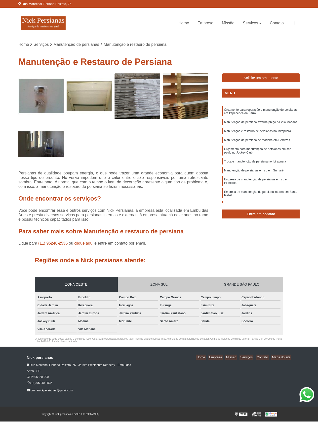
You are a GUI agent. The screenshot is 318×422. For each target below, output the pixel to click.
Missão (228, 23)
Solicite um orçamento (261, 78)
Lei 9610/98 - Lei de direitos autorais (57, 342)
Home (183, 23)
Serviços (250, 23)
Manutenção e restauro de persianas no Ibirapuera (257, 133)
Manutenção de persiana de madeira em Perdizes (257, 142)
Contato (277, 23)
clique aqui (83, 244)
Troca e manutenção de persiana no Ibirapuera (255, 164)
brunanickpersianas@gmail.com (50, 391)
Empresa (205, 23)
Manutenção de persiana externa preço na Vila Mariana (260, 123)
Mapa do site (282, 358)
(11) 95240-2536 (53, 244)
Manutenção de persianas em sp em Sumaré (253, 174)
